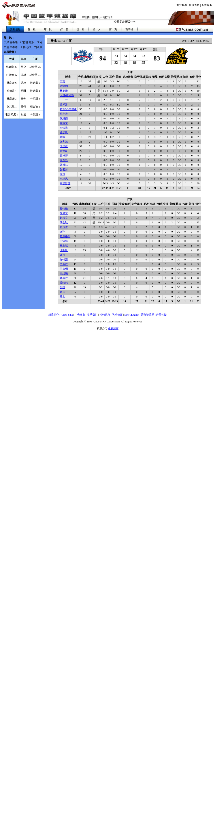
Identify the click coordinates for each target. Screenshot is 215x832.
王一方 (64, 100)
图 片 (97, 29)
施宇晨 (64, 113)
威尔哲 (64, 227)
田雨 (62, 81)
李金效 (64, 264)
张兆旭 (64, 141)
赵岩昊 (64, 217)
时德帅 (64, 86)
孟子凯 (64, 132)
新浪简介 (53, 314)
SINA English (131, 314)
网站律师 (117, 314)
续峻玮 (64, 282)
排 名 (64, 29)
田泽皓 (64, 241)
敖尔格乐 (65, 236)
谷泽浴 (64, 104)
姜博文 (64, 123)
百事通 (129, 29)
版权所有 (113, 328)
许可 (62, 254)
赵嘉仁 (64, 278)
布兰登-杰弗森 (68, 109)
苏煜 (62, 174)
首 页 (113, 29)
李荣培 (64, 127)
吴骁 (62, 287)
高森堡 (64, 160)
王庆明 (64, 268)
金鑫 (62, 137)
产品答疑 (161, 314)
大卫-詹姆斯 (67, 95)
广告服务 (80, 314)
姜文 (62, 296)
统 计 (81, 29)
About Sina (67, 314)
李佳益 (64, 146)
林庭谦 (64, 90)
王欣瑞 (64, 245)
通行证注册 (147, 314)
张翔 (62, 231)
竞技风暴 (182, 5)
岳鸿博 (64, 155)
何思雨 (64, 118)
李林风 (64, 178)
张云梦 (64, 169)
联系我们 (92, 314)
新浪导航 (207, 5)
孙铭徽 (64, 208)
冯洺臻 (64, 273)
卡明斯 (64, 250)
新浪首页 (194, 5)
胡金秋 (64, 222)
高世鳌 (64, 150)
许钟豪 (64, 259)
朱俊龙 (64, 213)
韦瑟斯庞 (65, 183)
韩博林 (64, 164)
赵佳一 (64, 292)
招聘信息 (105, 314)
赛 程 (32, 29)
